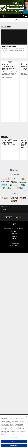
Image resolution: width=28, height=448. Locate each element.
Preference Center (14, 268)
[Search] (23, 16)
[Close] (26, 416)
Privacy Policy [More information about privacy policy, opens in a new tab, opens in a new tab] (12, 434)
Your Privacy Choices (14, 263)
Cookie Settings (14, 266)
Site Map (14, 259)
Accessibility (14, 254)
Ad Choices (14, 261)
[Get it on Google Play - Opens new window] (18, 239)
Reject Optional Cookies (14, 441)
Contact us (14, 256)
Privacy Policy (14, 251)
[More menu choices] (26, 16)
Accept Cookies (14, 445)
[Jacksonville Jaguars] (14, 244)
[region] (14, 431)
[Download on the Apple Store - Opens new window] (8, 238)
